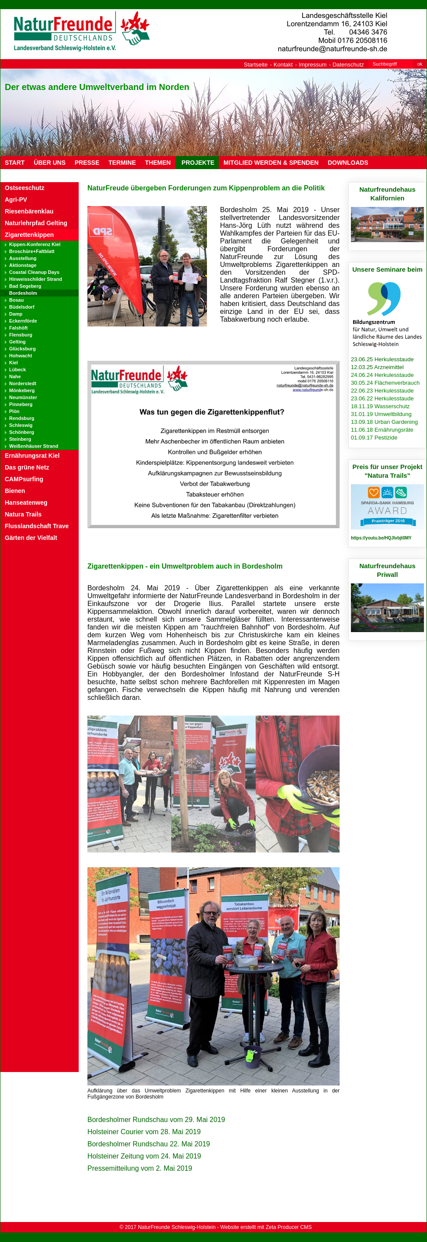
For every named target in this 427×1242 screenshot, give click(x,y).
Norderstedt (22, 383)
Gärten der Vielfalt (31, 537)
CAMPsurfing (24, 479)
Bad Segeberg (25, 286)
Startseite (256, 64)
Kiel (13, 362)
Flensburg (20, 334)
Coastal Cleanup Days (34, 272)
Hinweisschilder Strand (35, 279)
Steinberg (20, 439)
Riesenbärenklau (29, 211)
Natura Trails (23, 514)
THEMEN (158, 162)
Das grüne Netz (27, 467)
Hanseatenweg (26, 502)
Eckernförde (23, 320)
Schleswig (21, 425)
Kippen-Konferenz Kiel (34, 244)
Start (15, 162)
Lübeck (17, 369)
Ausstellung (23, 258)
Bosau (16, 300)
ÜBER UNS (50, 162)
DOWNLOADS (348, 162)
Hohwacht (20, 355)
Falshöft (18, 327)
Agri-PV (16, 199)
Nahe (15, 376)
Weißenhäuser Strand (33, 446)
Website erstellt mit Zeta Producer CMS (266, 1227)
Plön (14, 411)
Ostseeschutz (24, 187)
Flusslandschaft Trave (37, 526)
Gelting (17, 341)
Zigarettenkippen (29, 234)
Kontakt (283, 64)
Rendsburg (21, 418)
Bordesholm (23, 293)
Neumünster (23, 397)
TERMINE (122, 162)
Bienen (15, 490)
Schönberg (21, 432)
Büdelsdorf (21, 307)
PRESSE (87, 162)
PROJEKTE (197, 162)
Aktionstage (23, 265)
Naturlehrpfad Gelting (36, 223)
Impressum (313, 64)
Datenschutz (348, 64)
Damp (16, 313)
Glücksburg (22, 348)
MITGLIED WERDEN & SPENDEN (271, 162)
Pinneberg (21, 404)
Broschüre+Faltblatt (31, 251)
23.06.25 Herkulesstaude (382, 359)
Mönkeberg (22, 390)
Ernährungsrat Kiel (32, 455)
